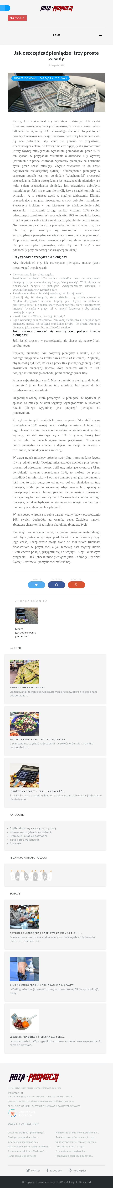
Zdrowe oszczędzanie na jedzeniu (31, 832)
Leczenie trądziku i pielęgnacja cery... (37, 1037)
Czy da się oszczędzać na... (23, 1141)
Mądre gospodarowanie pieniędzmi (25, 632)
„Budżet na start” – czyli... (71, 1146)
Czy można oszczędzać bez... (72, 1151)
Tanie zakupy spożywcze (27, 687)
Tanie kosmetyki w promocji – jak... (76, 1137)
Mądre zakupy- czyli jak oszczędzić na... (39, 739)
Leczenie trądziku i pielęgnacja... (26, 1132)
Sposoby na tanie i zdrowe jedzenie (76, 1141)
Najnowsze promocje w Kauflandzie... (77, 1132)
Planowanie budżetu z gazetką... (74, 1155)
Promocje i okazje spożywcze (28, 835)
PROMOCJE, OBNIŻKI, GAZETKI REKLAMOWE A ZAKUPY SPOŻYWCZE (44, 1106)
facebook (54, 1170)
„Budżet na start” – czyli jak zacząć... (37, 791)
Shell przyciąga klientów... (23, 1137)
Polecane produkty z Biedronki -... (27, 1151)
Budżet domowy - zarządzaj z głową (40, 78)
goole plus (78, 1170)
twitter (33, 1170)
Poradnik (15, 843)
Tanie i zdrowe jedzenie (25, 839)
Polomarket (15, 1092)
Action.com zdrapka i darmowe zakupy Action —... (46, 933)
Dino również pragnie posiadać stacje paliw (42, 985)
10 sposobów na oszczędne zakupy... (29, 1146)
